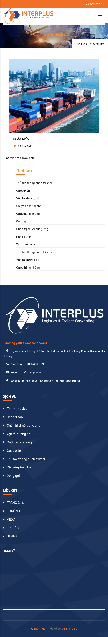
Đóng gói (22, 221)
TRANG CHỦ (15, 503)
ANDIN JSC (69, 628)
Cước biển (23, 190)
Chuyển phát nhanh (28, 206)
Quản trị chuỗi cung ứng (32, 229)
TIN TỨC (13, 528)
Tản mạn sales (26, 244)
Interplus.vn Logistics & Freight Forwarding (51, 381)
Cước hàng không (28, 213)
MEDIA (11, 519)
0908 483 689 (34, 364)
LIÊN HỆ (12, 536)
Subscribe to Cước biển (18, 158)
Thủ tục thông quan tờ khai (34, 183)
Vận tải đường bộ (27, 198)
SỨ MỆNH (13, 511)
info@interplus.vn (30, 372)
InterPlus (39, 628)
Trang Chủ (81, 43)
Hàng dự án (24, 236)
